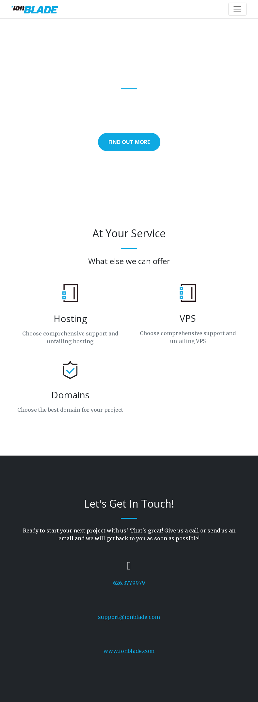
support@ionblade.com (129, 617)
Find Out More (129, 142)
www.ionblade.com (129, 651)
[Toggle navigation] (237, 9)
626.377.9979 (129, 583)
